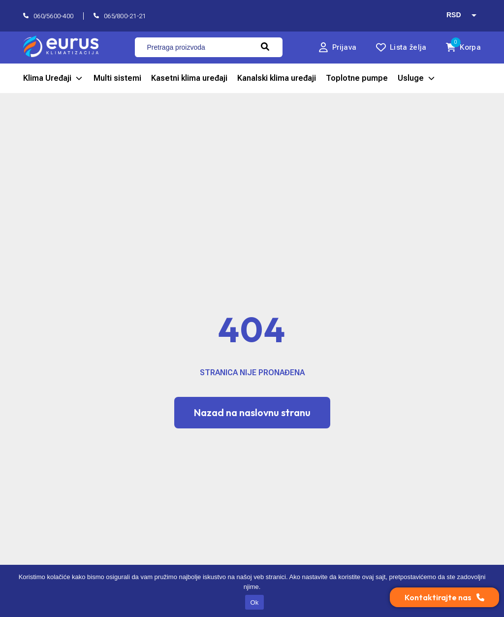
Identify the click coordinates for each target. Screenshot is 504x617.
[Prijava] (337, 47)
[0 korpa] (463, 47)
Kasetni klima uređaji (189, 78)
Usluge (417, 78)
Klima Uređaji (53, 78)
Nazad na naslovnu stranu (252, 412)
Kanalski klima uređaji (276, 78)
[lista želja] (401, 47)
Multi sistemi (117, 78)
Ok (254, 602)
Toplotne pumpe (357, 78)
